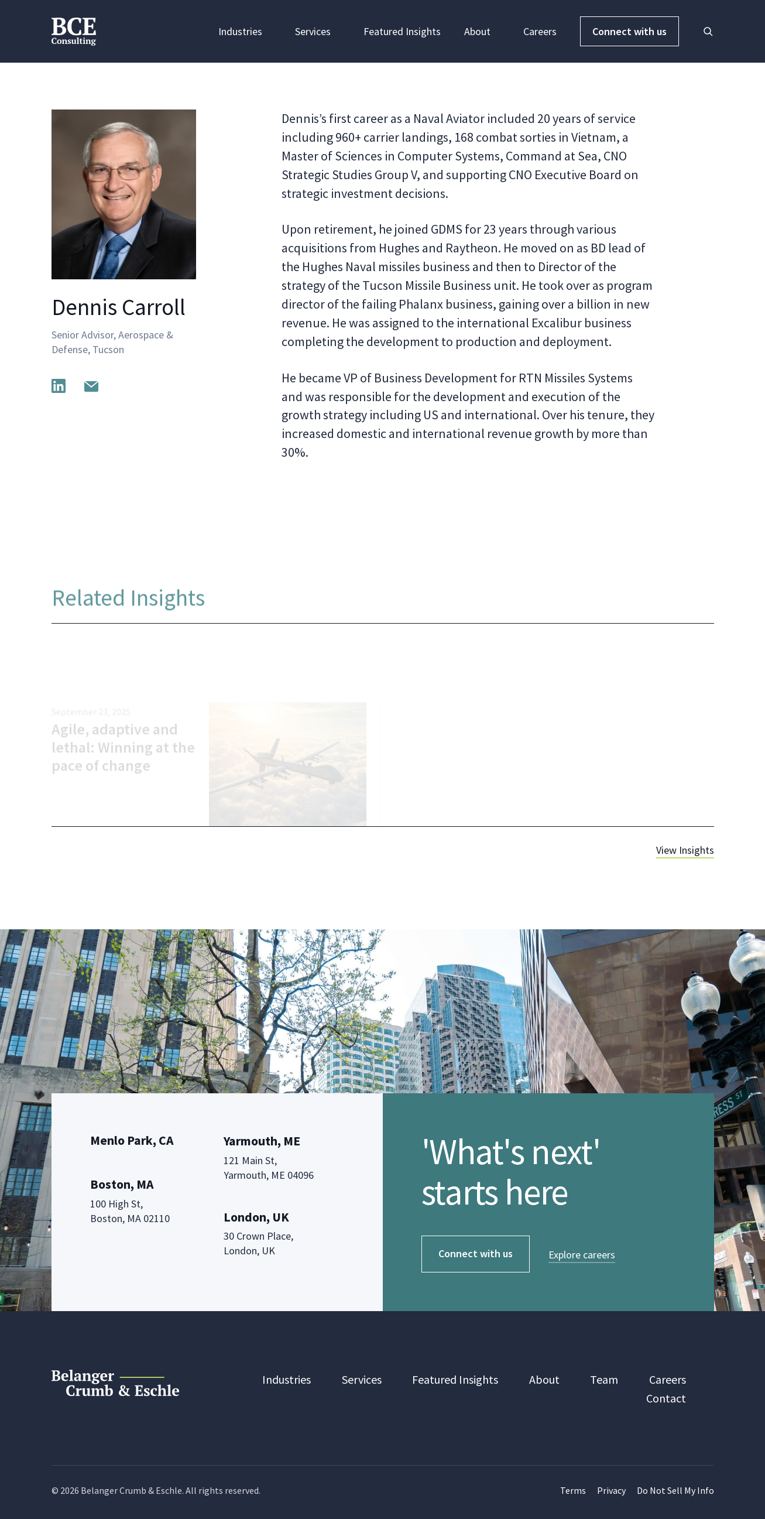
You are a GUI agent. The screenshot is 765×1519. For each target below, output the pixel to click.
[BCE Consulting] (74, 30)
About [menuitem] (544, 1379)
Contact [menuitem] (666, 1398)
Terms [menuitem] (573, 1490)
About (482, 31)
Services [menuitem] (362, 1379)
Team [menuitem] (604, 1379)
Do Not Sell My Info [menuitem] (675, 1490)
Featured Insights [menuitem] (455, 1379)
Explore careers (581, 1254)
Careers (540, 31)
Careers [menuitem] (667, 1379)
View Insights (685, 850)
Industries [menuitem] (286, 1379)
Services (317, 31)
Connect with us (629, 31)
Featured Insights (402, 31)
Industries (245, 31)
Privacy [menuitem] (611, 1490)
